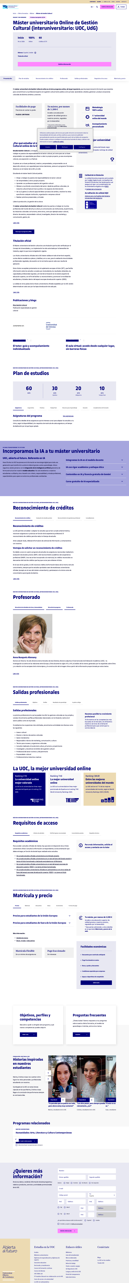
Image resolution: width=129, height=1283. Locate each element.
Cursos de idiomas (39, 1241)
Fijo (61, 1177)
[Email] (87, 1158)
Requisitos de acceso (100, 19)
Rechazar (65, 147)
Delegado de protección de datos (106, 1276)
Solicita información (107, 7)
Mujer (67, 1153)
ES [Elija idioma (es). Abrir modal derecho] (92, 7)
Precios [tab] (17, 876)
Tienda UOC (100, 1233)
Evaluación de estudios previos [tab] (44, 488)
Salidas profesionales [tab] (21, 673)
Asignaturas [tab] (18, 378)
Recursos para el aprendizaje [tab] (69, 378)
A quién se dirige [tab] (76, 673)
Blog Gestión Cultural (20, 275)
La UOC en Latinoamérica (41, 1252)
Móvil (68, 1177)
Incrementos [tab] (59, 876)
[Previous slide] (16, 1109)
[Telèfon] (76, 1172)
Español (89, 1190)
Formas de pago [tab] (73, 876)
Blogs (99, 1228)
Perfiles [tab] (45, 673)
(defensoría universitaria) (62, 1276)
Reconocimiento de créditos (44, 19)
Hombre (75, 1153)
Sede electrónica (71, 1247)
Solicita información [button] (67, 1201)
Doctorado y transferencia (42, 1236)
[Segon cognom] (102, 1147)
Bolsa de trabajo (70, 1234)
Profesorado (64, 19)
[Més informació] (98, 49)
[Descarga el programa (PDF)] (23, 202)
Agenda (118, 1)
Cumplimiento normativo (41, 1276)
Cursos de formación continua (43, 1238)
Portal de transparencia (73, 1245)
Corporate (93, 2)
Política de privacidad (76, 1194)
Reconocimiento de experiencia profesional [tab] (69, 488)
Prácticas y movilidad (72, 1231)
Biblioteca (69, 1223)
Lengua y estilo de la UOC (73, 1242)
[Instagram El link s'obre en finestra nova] (98, 1223)
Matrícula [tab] (27, 876)
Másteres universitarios (41, 1225)
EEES (106, 152)
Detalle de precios (22, 908)
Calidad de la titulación (94, 155)
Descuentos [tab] (39, 876)
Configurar (82, 147)
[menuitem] (7, 18)
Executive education (40, 1233)
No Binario (84, 1153)
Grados (36, 1223)
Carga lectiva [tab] (31, 378)
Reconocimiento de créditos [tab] (22, 488)
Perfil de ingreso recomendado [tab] (58, 803)
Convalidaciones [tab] (90, 488)
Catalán (98, 1190)
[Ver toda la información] (27, 1111)
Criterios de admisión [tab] (38, 803)
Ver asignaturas (68, 386)
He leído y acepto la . (71, 1194)
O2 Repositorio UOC (71, 1239)
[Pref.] (61, 1172)
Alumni (99, 2)
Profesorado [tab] (69, 578)
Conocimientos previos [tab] (78, 803)
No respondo (95, 1153)
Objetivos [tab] (35, 673)
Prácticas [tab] (42, 378)
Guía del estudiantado (72, 1225)
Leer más (16, 193)
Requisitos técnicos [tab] (94, 803)
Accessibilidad (37, 1278)
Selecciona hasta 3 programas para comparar (30, 1115)
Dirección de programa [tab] (54, 578)
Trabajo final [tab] (53, 378)
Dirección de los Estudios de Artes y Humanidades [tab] (28, 578)
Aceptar (47, 147)
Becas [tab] (48, 876)
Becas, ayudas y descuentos (25, 911)
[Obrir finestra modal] (56, 1070)
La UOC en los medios (103, 1230)
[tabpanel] (64, 394)
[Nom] (87, 1141)
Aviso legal (80, 1276)
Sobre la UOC (107, 1)
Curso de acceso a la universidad (43, 1249)
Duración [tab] (85, 378)
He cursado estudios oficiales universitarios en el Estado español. (37, 826)
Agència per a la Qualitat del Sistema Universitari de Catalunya (97, 163)
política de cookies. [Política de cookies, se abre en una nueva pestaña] (58, 142)
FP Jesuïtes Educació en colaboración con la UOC (48, 1247)
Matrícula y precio (119, 19)
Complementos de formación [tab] (101, 378)
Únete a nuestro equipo (73, 1236)
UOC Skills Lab (38, 1244)
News (113, 1)
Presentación (8, 19)
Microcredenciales (71, 1228)
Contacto (123, 1)
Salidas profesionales (81, 19)
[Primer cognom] (72, 1147)
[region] (65, 140)
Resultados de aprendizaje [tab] (59, 673)
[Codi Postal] (72, 1165)
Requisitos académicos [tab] (21, 803)
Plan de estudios (24, 19)
